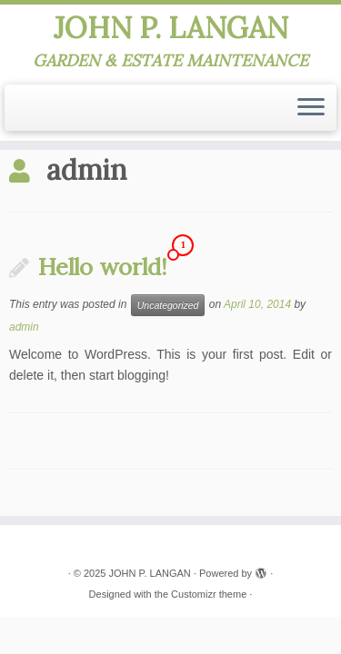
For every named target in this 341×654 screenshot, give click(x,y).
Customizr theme (208, 594)
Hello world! (102, 267)
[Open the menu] (311, 108)
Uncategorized (168, 305)
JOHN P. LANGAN (171, 28)
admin (24, 327)
